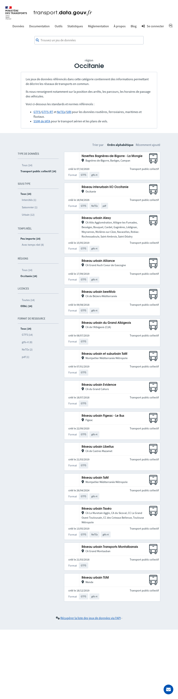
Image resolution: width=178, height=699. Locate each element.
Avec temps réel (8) (33, 244)
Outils (59, 26)
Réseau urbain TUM (95, 577)
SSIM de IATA (41, 121)
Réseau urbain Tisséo (97, 508)
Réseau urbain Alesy (96, 218)
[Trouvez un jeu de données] (89, 40)
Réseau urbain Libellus (98, 446)
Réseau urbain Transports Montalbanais (110, 546)
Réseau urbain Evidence (99, 384)
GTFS (37, 112)
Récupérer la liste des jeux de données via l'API (90, 618)
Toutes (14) (28, 300)
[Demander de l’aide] (168, 689)
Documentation (39, 26)
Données (18, 26)
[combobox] (89, 40)
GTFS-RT (47, 112)
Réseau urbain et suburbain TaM (104, 353)
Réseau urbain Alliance (98, 260)
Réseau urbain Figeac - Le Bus (103, 415)
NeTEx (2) (27, 349)
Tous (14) (27, 165)
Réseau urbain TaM (95, 477)
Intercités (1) (29, 200)
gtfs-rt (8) (27, 342)
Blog (134, 26)
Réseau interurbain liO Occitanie (105, 187)
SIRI (68, 112)
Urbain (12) (28, 214)
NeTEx (61, 112)
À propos (120, 26)
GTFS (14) (27, 334)
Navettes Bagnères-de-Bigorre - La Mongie (112, 156)
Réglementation (98, 26)
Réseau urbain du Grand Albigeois (106, 322)
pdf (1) (25, 357)
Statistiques (75, 26)
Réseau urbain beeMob (98, 291)
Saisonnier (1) (29, 207)
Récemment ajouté (148, 145)
